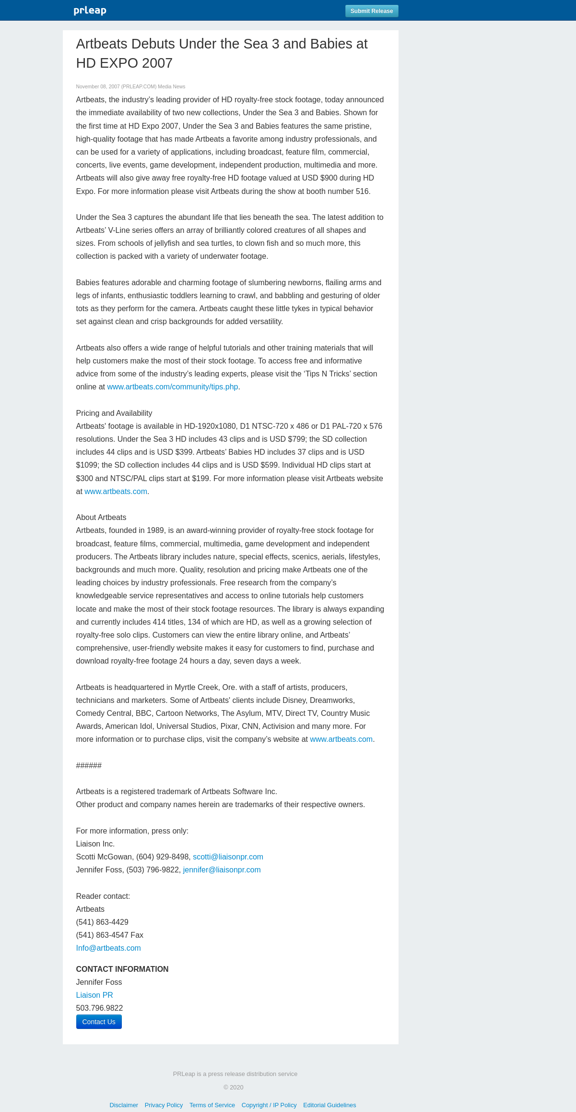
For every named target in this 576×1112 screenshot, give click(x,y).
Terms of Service (212, 1105)
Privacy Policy (164, 1105)
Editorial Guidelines (329, 1105)
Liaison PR (94, 995)
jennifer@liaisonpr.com (222, 870)
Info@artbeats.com (108, 948)
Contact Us (99, 1022)
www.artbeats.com (115, 491)
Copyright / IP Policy (269, 1105)
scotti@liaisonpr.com (228, 857)
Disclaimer (123, 1105)
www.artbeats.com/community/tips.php (172, 387)
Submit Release (372, 11)
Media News (171, 86)
